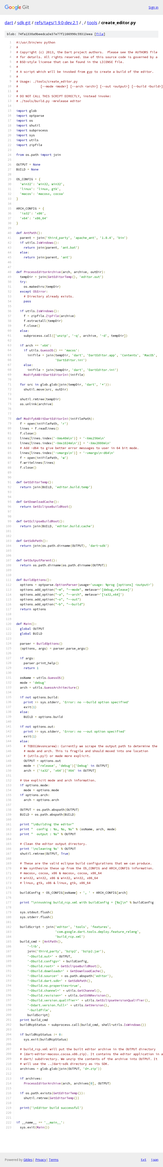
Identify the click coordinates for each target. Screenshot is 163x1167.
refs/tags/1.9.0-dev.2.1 (56, 22)
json (154, 1159)
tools (92, 22)
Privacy (40, 1159)
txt (143, 1159)
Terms (54, 1159)
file (100, 34)
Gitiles (28, 1159)
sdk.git (24, 22)
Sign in (153, 7)
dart (9, 22)
